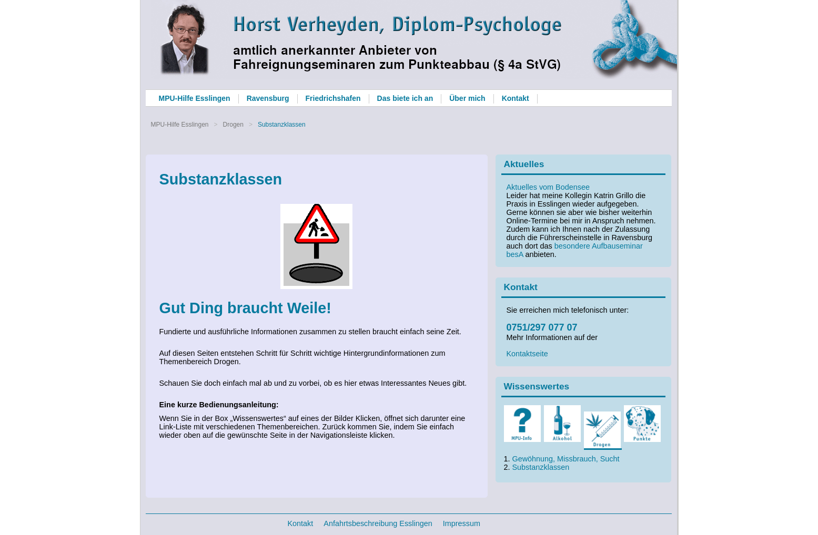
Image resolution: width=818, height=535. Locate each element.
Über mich (467, 98)
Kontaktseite (527, 353)
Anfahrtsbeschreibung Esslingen (378, 523)
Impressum (461, 523)
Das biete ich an (405, 98)
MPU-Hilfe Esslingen (194, 98)
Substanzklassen (541, 467)
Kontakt (515, 98)
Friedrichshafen (333, 98)
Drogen (233, 124)
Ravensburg (268, 98)
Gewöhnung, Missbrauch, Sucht (566, 459)
